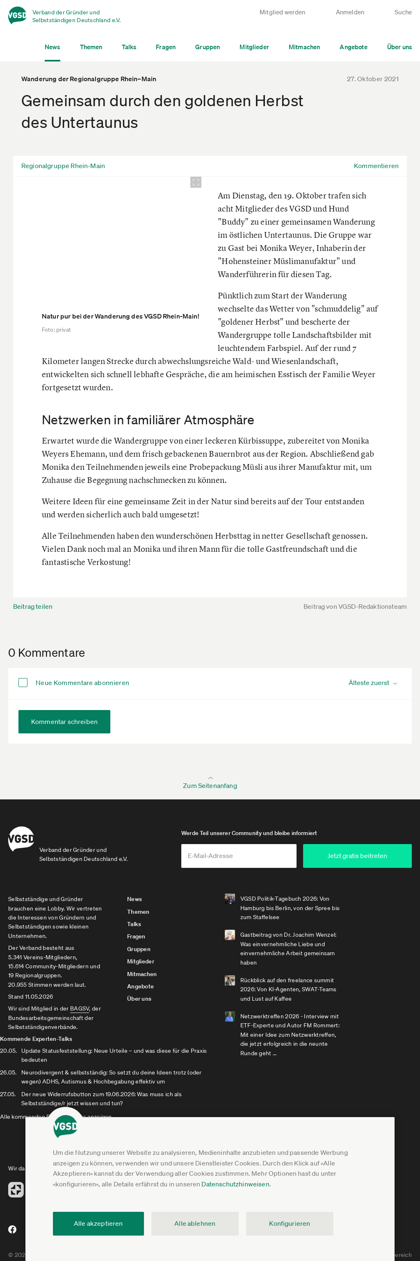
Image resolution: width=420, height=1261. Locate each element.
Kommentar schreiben (64, 721)
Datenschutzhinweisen (235, 1184)
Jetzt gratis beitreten (363, 859)
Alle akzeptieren (98, 1223)
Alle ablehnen (194, 1223)
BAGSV (79, 1011)
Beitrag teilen (32, 606)
